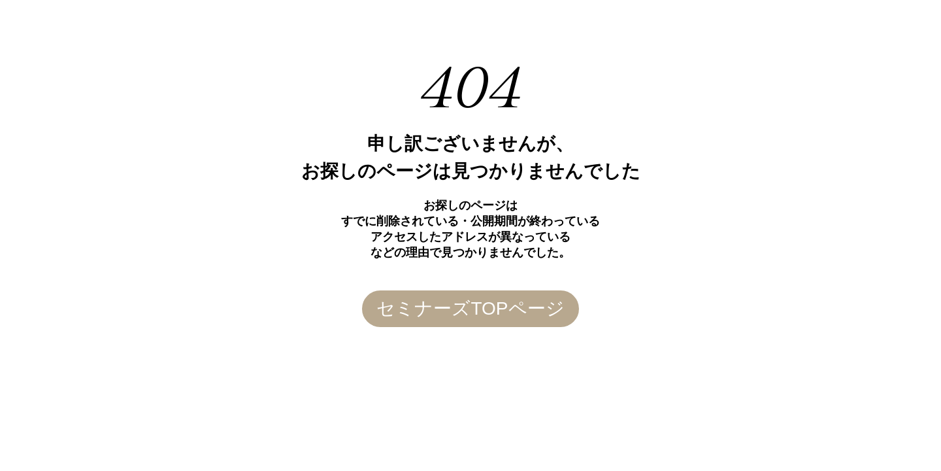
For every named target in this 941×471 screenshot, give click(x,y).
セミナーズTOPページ (470, 308)
